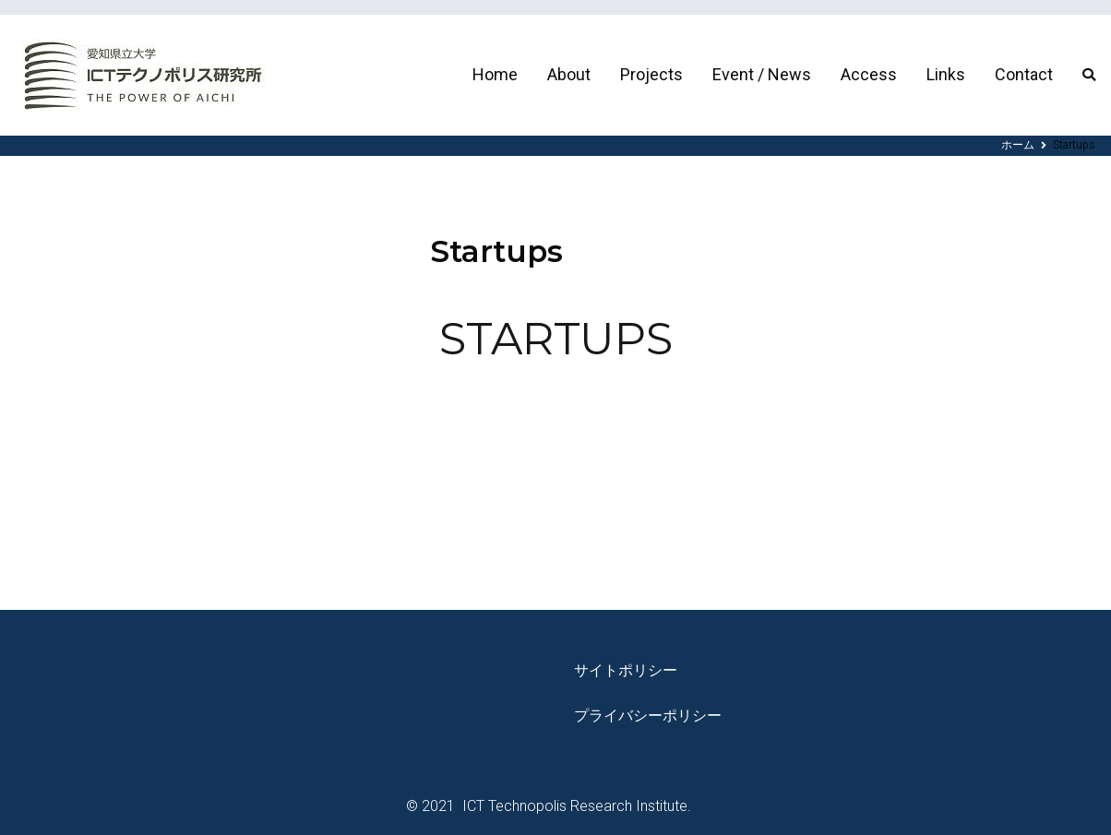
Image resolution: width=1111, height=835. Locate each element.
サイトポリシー (625, 670)
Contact (1024, 74)
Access (869, 74)
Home (495, 74)
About (569, 74)
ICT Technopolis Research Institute (573, 806)
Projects (651, 74)
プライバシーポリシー (648, 715)
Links (945, 74)
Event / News (761, 74)
